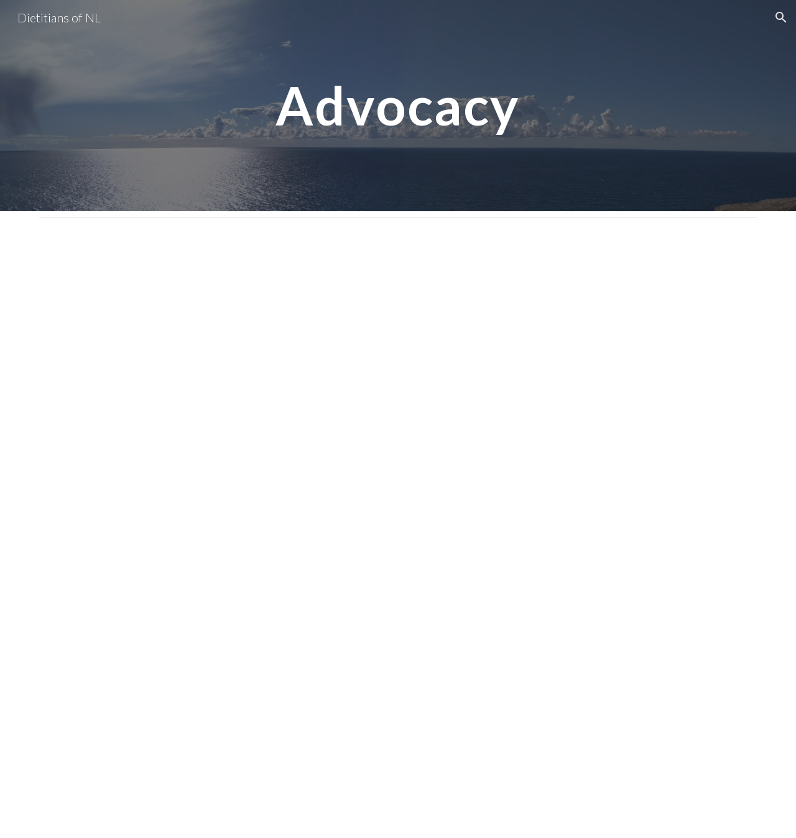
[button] (781, 17)
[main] (398, 105)
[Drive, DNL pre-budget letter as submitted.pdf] (336, 530)
